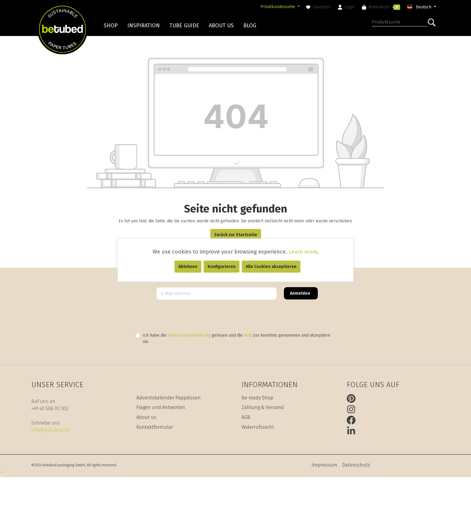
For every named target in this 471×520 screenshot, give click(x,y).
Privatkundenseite (278, 6)
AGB (248, 335)
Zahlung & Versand (263, 407)
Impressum (324, 465)
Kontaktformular (154, 427)
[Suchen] (433, 22)
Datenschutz (356, 465)
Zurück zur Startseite (235, 234)
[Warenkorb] (381, 7)
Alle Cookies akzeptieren (271, 266)
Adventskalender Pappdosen (168, 398)
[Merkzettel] (318, 7)
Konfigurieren (221, 266)
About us (146, 417)
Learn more (303, 251)
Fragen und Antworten (160, 407)
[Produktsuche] (399, 23)
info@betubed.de (50, 430)
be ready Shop (257, 398)
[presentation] (235, 316)
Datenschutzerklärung (189, 335)
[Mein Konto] (346, 7)
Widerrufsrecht (258, 427)
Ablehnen (187, 266)
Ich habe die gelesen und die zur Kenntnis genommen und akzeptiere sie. (236, 338)
